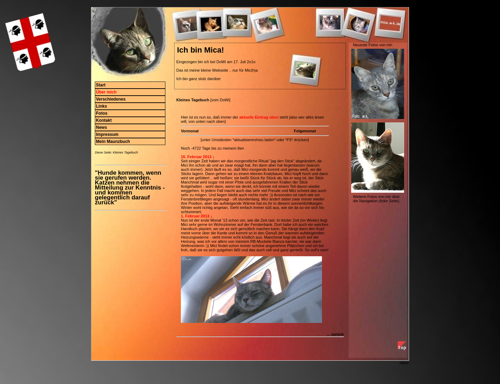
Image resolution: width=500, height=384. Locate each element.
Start (100, 85)
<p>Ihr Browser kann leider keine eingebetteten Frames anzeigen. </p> (259, 217)
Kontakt (104, 120)
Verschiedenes (111, 99)
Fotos (102, 113)
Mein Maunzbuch (113, 141)
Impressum (107, 134)
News (101, 127)
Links (101, 106)
